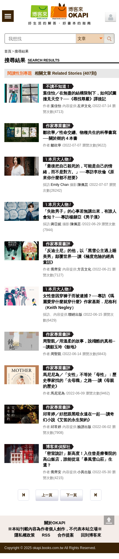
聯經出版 (75, 314)
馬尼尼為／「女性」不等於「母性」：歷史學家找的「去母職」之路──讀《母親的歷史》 (79, 380)
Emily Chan (60, 185)
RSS (46, 535)
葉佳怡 (56, 106)
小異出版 (84, 472)
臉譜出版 (84, 427)
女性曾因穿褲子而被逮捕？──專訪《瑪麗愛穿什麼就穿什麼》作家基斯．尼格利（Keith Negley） (79, 302)
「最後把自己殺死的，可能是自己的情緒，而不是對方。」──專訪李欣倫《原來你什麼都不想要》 (78, 172)
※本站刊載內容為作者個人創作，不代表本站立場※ (55, 529)
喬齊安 (56, 269)
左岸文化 (84, 106)
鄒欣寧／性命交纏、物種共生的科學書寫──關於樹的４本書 (79, 135)
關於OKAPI (54, 522)
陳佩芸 (83, 185)
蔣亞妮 (56, 224)
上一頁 (47, 495)
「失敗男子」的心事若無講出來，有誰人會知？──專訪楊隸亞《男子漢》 (79, 214)
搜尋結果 (22, 51)
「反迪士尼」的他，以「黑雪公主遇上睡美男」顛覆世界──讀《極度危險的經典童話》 (79, 256)
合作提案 (65, 535)
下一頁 (71, 495)
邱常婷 (56, 427)
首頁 (7, 51)
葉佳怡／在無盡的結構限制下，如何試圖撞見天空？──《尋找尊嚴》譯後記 (79, 96)
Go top (109, 520)
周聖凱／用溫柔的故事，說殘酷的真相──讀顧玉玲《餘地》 (79, 344)
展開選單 (8, 16)
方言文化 (84, 269)
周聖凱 (56, 354)
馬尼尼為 (58, 393)
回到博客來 (91, 535)
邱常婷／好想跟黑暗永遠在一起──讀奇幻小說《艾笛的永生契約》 (78, 417)
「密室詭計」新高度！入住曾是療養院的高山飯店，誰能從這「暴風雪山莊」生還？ (79, 459)
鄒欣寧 (56, 145)
